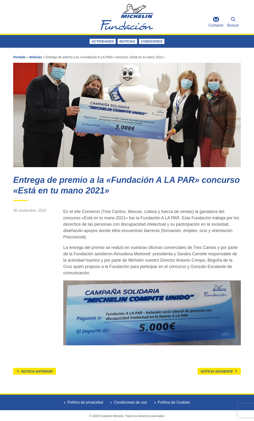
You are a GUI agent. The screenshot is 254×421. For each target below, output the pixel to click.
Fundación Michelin (127, 17)
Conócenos (152, 41)
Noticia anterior (37, 371)
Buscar (233, 25)
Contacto (215, 25)
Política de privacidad (85, 402)
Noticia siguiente (217, 371)
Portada (19, 57)
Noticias (127, 41)
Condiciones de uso (130, 402)
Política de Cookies (174, 402)
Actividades (102, 41)
